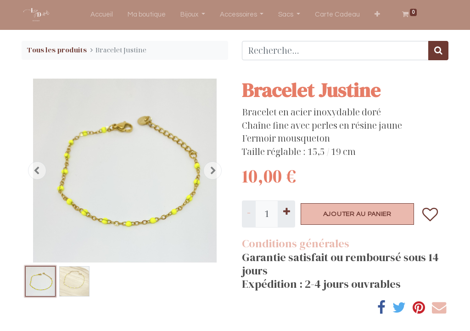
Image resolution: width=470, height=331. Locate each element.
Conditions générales (295, 243)
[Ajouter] (286, 214)
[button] (377, 15)
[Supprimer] (249, 214)
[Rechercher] (438, 51)
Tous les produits (57, 50)
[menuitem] (101, 15)
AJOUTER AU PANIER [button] (357, 214)
